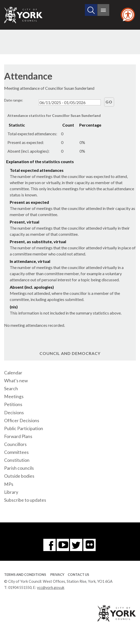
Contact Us (78, 575)
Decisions (14, 412)
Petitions (13, 404)
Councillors (15, 444)
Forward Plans (18, 436)
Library (11, 492)
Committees (16, 452)
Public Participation (23, 428)
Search (11, 388)
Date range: (13, 100)
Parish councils (19, 468)
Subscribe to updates (25, 500)
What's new (16, 380)
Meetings (14, 396)
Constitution (16, 460)
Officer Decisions (21, 420)
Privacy (57, 575)
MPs (8, 484)
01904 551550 (20, 587)
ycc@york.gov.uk (50, 587)
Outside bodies (19, 476)
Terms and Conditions (25, 575)
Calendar (13, 372)
